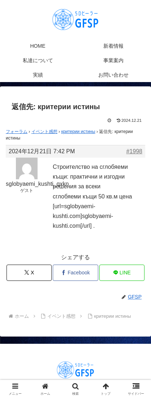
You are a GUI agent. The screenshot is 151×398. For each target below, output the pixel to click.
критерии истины (78, 131)
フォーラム (16, 131)
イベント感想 (44, 131)
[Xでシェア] (29, 273)
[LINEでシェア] (121, 273)
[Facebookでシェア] (75, 273)
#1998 (134, 151)
